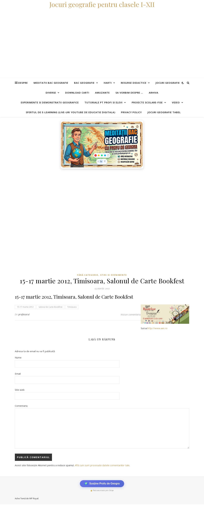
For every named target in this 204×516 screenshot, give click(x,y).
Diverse (51, 92)
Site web (20, 389)
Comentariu (21, 405)
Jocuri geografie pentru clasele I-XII (102, 4)
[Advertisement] (97, 194)
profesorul (24, 314)
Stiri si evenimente (113, 275)
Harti (108, 82)
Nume (18, 357)
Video (176, 102)
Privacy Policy (131, 112)
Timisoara (71, 307)
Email (18, 373)
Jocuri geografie (168, 82)
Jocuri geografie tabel (164, 112)
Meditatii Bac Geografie (51, 82)
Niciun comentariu (131, 314)
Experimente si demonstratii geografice (50, 102)
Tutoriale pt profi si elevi (103, 102)
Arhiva (153, 92)
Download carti (77, 92)
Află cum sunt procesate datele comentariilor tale (102, 465)
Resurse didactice (133, 82)
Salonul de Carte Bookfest (50, 307)
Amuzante (102, 92)
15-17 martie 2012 (25, 307)
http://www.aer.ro (157, 328)
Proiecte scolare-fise (147, 102)
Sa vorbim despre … (129, 92)
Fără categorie (87, 275)
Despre (23, 82)
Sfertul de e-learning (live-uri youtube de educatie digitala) (70, 112)
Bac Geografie (84, 82)
